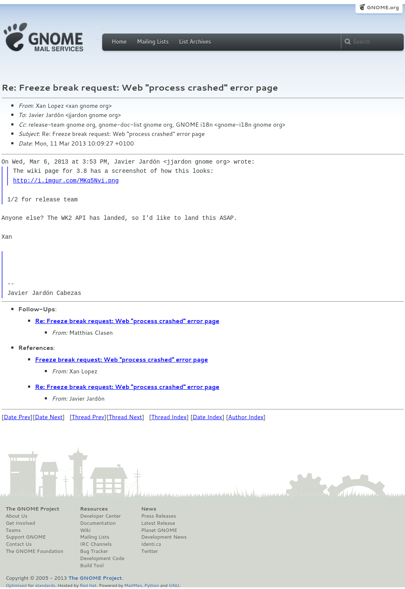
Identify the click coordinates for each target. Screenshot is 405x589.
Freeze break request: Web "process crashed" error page (121, 359)
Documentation (98, 523)
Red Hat (88, 585)
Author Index (245, 417)
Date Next (48, 417)
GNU (174, 585)
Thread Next (125, 417)
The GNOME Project (32, 509)
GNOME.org (382, 7)
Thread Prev (88, 417)
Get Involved (20, 523)
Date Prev (17, 417)
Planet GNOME (159, 530)
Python (151, 585)
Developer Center (100, 516)
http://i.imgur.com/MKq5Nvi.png (66, 181)
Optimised (16, 585)
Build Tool (91, 565)
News (148, 509)
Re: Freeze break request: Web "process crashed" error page (127, 321)
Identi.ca (151, 544)
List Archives (195, 41)
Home (119, 41)
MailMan (133, 585)
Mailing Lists (153, 41)
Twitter (149, 551)
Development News (164, 537)
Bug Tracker (94, 551)
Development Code (102, 558)
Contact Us (19, 544)
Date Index (207, 417)
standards (45, 585)
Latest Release (158, 523)
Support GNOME (26, 537)
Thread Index (169, 417)
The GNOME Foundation (35, 551)
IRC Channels (96, 544)
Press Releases (158, 516)
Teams (13, 530)
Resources (94, 509)
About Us (17, 516)
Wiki (85, 530)
